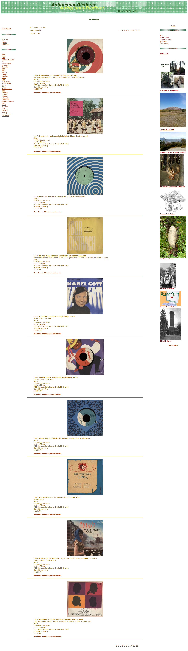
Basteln (4, 56)
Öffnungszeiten (164, 43)
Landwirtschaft (6, 81)
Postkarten (5, 92)
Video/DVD (5, 110)
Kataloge (4, 74)
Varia (3, 108)
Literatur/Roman (6, 83)
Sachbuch (4, 96)
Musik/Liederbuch (7, 89)
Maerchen (5, 99)
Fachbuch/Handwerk (8, 59)
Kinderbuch (5, 76)
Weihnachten (5, 44)
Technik (4, 105)
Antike (3, 54)
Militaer (4, 87)
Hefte (3, 68)
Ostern (4, 41)
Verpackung (163, 41)
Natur (3, 90)
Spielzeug (4, 43)
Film (3, 61)
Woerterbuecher (6, 114)
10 (136, 30)
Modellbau (5, 39)
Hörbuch (4, 72)
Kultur (3, 79)
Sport (3, 103)
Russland (4, 94)
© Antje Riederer (173, 345)
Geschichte (5, 67)
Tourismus (5, 106)
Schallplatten (5, 98)
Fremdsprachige (6, 63)
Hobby (3, 70)
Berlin (3, 58)
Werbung (4, 112)
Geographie (5, 65)
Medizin (4, 85)
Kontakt (173, 26)
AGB (161, 35)
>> (139, 30)
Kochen (4, 78)
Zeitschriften (5, 116)
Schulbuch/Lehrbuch (8, 101)
